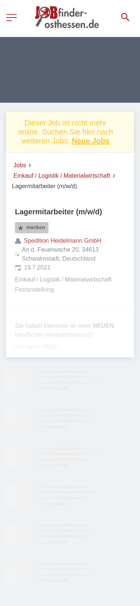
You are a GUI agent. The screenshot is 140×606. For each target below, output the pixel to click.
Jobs (19, 165)
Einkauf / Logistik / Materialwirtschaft (61, 176)
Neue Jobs (90, 141)
